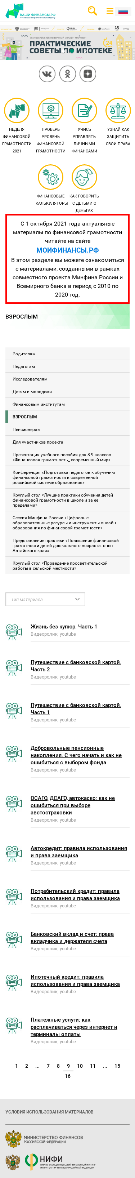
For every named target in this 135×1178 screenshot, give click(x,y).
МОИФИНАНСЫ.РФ (67, 249)
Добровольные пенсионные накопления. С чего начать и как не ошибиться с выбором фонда (76, 755)
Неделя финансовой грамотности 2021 (17, 126)
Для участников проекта (38, 442)
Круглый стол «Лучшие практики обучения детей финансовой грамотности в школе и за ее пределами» (63, 500)
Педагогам (24, 366)
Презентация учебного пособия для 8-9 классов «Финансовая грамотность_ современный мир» (62, 457)
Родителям (24, 353)
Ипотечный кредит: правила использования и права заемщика (75, 980)
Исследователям (30, 379)
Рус (123, 11)
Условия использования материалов (49, 1112)
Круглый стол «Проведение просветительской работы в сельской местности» (60, 565)
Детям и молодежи (32, 391)
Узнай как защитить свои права (118, 122)
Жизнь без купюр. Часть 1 (64, 626)
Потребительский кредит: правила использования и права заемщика (75, 894)
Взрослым (25, 416)
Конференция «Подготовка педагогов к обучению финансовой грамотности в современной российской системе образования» (64, 477)
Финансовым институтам (39, 404)
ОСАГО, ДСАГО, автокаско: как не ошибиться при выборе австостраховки (73, 805)
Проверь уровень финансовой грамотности (51, 126)
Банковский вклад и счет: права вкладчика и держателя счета (72, 937)
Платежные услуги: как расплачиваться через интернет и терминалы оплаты (74, 1026)
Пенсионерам (27, 429)
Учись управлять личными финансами (84, 126)
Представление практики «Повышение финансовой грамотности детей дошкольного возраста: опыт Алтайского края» (66, 545)
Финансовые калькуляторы (52, 185)
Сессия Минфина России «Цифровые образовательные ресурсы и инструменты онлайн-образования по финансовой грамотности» (65, 522)
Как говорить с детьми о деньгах (84, 189)
